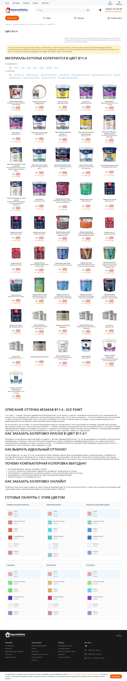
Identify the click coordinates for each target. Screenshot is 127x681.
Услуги (34, 648)
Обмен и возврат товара (66, 651)
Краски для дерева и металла (81, 75)
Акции (47, 18)
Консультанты (10, 657)
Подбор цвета (115, 18)
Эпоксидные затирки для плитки (68, 78)
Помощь (26, 3)
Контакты (45, 3)
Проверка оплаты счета (40, 654)
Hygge (41, 68)
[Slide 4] (38, 33)
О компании (9, 646)
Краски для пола (64, 75)
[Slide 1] (29, 33)
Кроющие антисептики (49, 78)
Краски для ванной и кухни (49, 75)
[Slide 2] (32, 33)
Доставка (16, 3)
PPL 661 (55, 546)
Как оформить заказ (65, 646)
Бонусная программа (39, 646)
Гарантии (61, 654)
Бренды (79, 18)
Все (10, 68)
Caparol (35, 68)
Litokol (29, 68)
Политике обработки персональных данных (84, 674)
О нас (7, 3)
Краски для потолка (32, 75)
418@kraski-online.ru (95, 654)
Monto (56, 68)
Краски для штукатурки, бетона (101, 75)
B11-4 (15, 513)
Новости (35, 660)
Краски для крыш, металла (31, 78)
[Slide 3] (35, 33)
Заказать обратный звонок (113, 11)
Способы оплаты (64, 648)
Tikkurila (16, 68)
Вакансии (8, 648)
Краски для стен (19, 75)
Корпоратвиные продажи (14, 651)
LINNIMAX (49, 68)
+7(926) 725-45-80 (113, 9)
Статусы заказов (64, 657)
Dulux (22, 68)
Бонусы (35, 3)
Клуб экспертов (37, 657)
